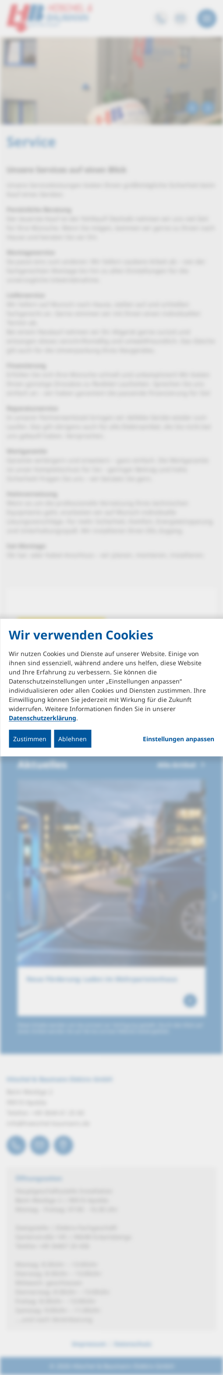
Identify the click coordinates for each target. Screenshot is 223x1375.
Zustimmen (29, 738)
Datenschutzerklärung (42, 717)
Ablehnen (72, 738)
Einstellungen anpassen (178, 738)
